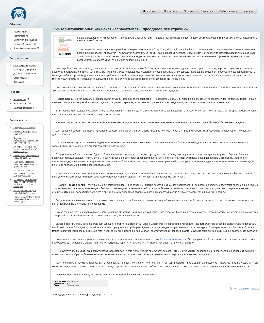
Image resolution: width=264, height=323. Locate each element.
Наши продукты (20, 32)
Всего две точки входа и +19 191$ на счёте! (24, 191)
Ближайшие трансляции (26, 48)
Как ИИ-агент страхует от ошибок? (25, 133)
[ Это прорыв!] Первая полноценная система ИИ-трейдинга (25, 164)
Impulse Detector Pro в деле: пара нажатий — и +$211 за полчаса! (26, 199)
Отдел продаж (21, 78)
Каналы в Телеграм (24, 108)
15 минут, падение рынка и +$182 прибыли (26, 156)
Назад (83, 294)
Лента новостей (22, 103)
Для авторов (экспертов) (24, 74)
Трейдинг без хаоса (24, 127)
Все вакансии (19, 82)
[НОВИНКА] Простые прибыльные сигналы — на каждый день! (26, 173)
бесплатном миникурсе (173, 239)
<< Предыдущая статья (64, 294)
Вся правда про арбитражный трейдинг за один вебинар (25, 140)
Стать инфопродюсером (24, 65)
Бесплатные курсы (22, 36)
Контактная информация (25, 40)
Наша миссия (21, 99)
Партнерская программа (24, 70)
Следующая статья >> (101, 294)
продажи (255, 288)
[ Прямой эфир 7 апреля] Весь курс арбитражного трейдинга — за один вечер (25, 183)
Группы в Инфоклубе (24, 44)
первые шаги (244, 288)
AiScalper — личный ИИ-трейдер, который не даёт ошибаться (25, 149)
